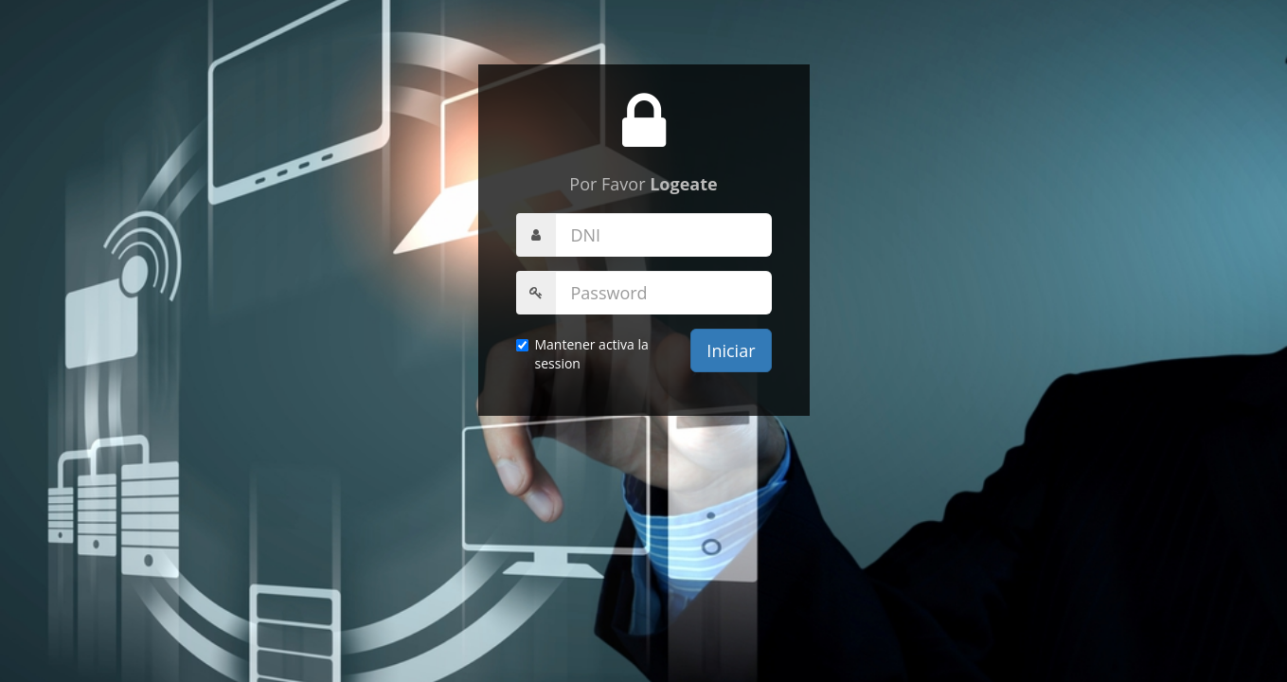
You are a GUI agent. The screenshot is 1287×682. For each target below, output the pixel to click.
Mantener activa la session (582, 353)
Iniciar (730, 350)
